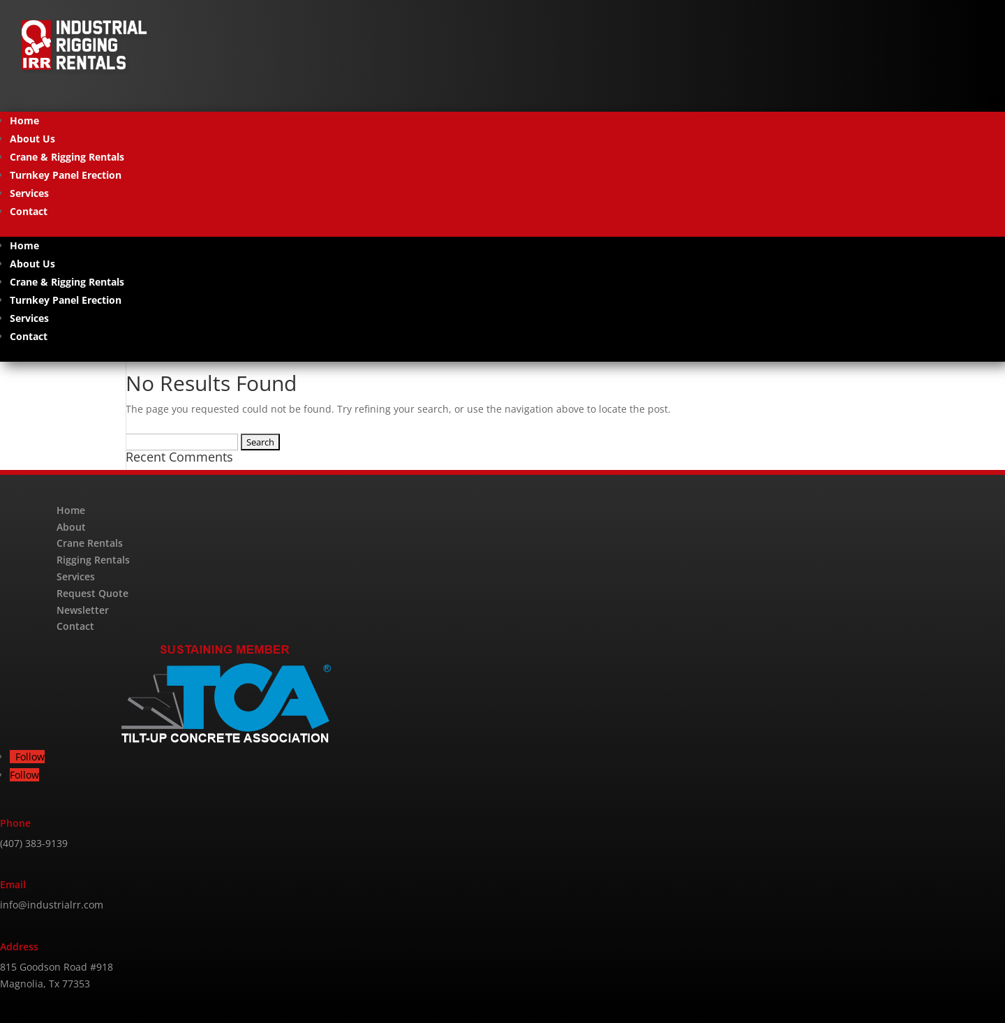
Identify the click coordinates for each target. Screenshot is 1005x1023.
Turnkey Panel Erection (65, 175)
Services (29, 193)
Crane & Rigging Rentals (67, 156)
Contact (28, 211)
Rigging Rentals (93, 559)
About (71, 526)
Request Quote (92, 593)
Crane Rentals (90, 543)
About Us (32, 138)
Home (24, 120)
